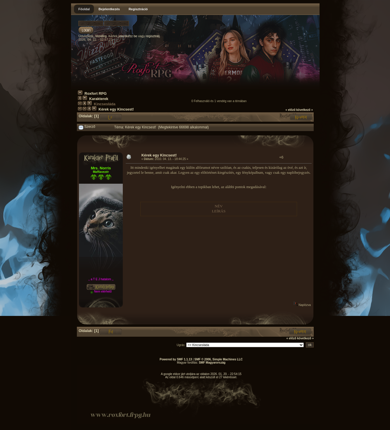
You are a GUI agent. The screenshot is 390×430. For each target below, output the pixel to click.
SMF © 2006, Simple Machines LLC (218, 359)
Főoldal (84, 9)
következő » (304, 109)
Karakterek (98, 99)
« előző (291, 109)
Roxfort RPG (95, 94)
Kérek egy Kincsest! (116, 109)
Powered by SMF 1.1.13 (176, 359)
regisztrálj (153, 36)
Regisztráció (138, 9)
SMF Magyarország (212, 362)
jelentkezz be (127, 36)
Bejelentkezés (109, 9)
